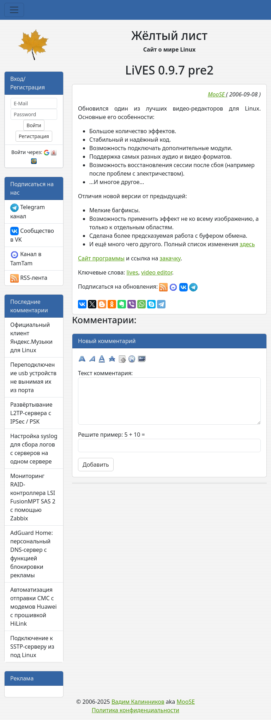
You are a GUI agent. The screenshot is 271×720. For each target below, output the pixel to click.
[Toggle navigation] (14, 10)
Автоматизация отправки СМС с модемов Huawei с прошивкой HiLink (33, 606)
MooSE (186, 702)
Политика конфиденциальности (135, 710)
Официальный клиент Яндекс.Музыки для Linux (31, 337)
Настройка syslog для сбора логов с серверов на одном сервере (34, 448)
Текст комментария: (105, 373)
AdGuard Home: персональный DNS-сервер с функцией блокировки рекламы (31, 554)
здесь (247, 244)
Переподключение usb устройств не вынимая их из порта (33, 377)
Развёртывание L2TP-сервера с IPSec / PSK (31, 413)
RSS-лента (28, 278)
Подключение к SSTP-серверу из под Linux (32, 646)
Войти (33, 125)
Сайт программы (101, 258)
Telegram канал (27, 211)
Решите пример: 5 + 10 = (111, 434)
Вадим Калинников (138, 702)
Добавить (96, 464)
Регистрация (34, 136)
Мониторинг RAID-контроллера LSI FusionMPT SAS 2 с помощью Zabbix (32, 497)
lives (132, 272)
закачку (169, 258)
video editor (156, 272)
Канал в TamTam (25, 258)
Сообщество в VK (32, 235)
